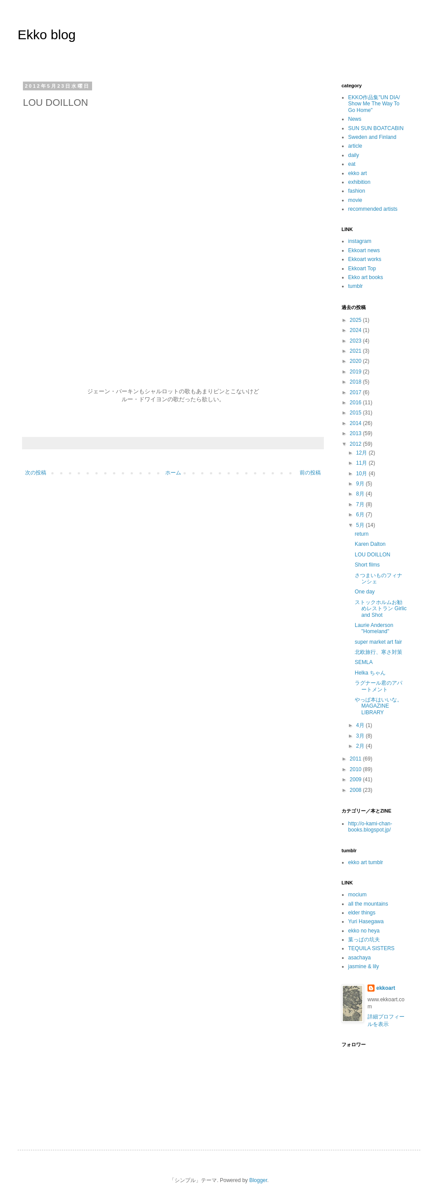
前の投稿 (310, 473)
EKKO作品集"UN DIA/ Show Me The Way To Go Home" (374, 103)
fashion (356, 191)
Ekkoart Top (362, 268)
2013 (356, 433)
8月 (361, 494)
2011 (356, 759)
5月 (361, 525)
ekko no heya (363, 931)
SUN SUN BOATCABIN (376, 128)
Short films (367, 565)
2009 (356, 779)
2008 (356, 790)
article (355, 146)
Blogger (258, 1180)
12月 (362, 453)
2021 (356, 351)
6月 (361, 514)
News (354, 119)
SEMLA (364, 662)
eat (352, 164)
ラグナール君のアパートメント (378, 686)
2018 (356, 382)
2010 (356, 769)
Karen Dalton (370, 544)
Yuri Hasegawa (366, 921)
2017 (356, 392)
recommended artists (372, 209)
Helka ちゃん (370, 673)
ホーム (173, 473)
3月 (361, 736)
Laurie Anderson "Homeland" (374, 628)
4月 (361, 725)
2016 (356, 402)
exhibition (359, 182)
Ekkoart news (364, 250)
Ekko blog (47, 34)
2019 (356, 372)
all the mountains (368, 904)
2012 (356, 444)
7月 (361, 504)
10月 (362, 473)
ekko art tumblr (365, 862)
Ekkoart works (364, 259)
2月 (361, 746)
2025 (356, 320)
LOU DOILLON (372, 555)
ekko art (357, 173)
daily (353, 155)
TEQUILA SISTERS (371, 948)
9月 (361, 484)
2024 (356, 330)
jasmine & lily (363, 966)
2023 (356, 341)
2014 (356, 423)
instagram (359, 241)
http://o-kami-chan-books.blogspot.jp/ (370, 827)
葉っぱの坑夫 (364, 939)
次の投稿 (35, 473)
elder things (361, 913)
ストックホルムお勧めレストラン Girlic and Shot (381, 608)
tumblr (355, 286)
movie (355, 200)
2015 (356, 413)
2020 (356, 361)
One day (365, 592)
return (361, 534)
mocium (357, 894)
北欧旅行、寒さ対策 (378, 652)
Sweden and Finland (372, 137)
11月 (362, 463)
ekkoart (385, 988)
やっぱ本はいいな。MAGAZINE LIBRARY (378, 706)
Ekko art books (365, 277)
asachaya (359, 958)
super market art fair (378, 642)
